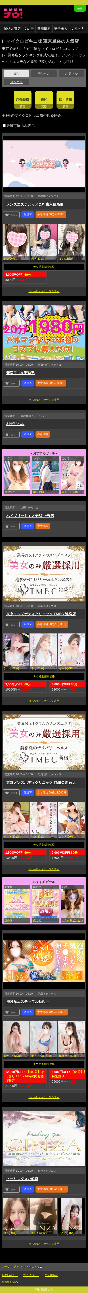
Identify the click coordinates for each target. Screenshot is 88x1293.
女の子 (29, 29)
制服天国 (38, 491)
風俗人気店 (12, 29)
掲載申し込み (10, 1282)
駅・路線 (65, 100)
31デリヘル (15, 424)
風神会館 (9, 491)
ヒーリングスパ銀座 (22, 1179)
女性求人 (77, 29)
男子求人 (60, 29)
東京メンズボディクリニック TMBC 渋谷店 (75, 491)
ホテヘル (71, 73)
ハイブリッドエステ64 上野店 (30, 516)
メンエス (16, 82)
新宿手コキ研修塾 (20, 373)
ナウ (7, 1266)
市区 (44, 100)
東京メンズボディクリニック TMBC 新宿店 (41, 782)
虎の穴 (8, 920)
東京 (16, 1266)
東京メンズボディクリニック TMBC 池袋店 (41, 614)
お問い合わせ (10, 1275)
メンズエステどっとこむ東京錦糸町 (34, 204)
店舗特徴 (22, 100)
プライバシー (31, 1275)
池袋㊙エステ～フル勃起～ (27, 1002)
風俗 (16, 73)
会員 (80, 8)
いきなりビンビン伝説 (75, 920)
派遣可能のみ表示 (19, 126)
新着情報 (44, 29)
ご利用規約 (51, 1275)
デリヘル (44, 73)
